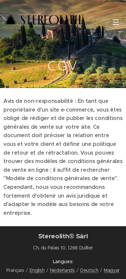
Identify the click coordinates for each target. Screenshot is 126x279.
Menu (116, 22)
